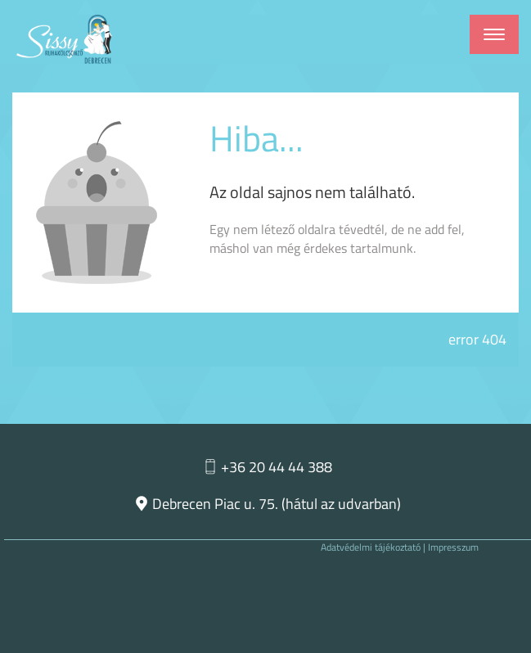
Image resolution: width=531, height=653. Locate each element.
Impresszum (453, 547)
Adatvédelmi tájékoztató (371, 547)
